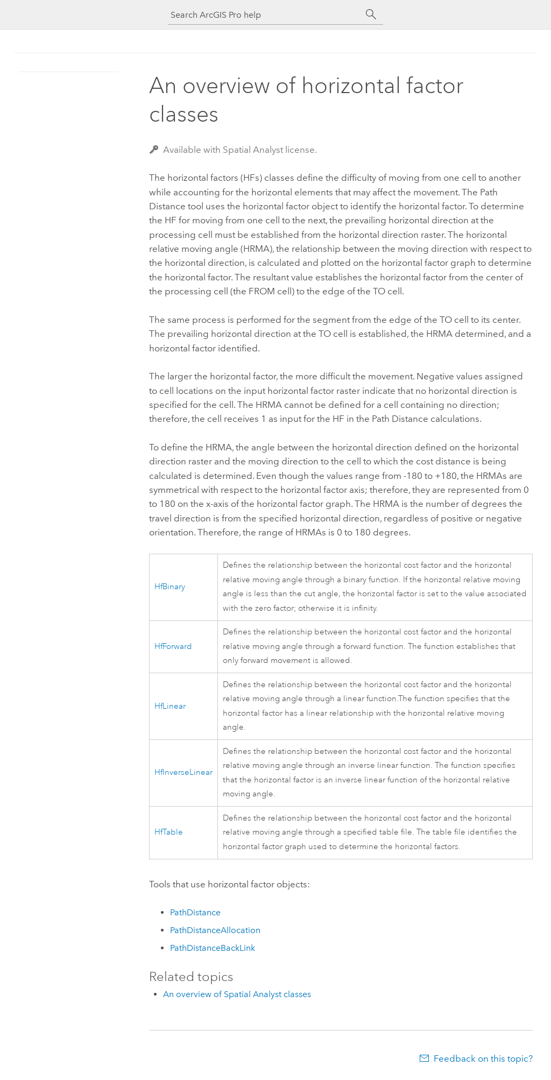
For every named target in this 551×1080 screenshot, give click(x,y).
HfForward (173, 646)
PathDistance (195, 912)
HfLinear (170, 706)
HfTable (168, 832)
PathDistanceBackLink (212, 948)
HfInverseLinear (183, 772)
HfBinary (169, 587)
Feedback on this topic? (483, 1058)
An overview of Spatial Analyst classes (237, 994)
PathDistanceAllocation (215, 930)
